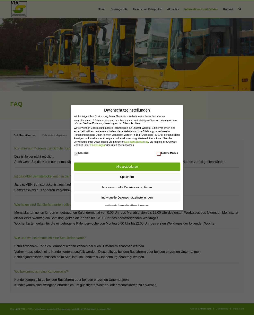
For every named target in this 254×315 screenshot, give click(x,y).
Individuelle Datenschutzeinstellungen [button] (127, 197)
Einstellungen (97, 145)
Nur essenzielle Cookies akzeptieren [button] (127, 187)
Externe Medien (167, 153)
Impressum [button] (144, 205)
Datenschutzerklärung (136, 141)
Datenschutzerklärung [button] (129, 205)
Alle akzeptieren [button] (127, 166)
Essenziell (81, 153)
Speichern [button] (127, 176)
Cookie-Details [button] (111, 205)
